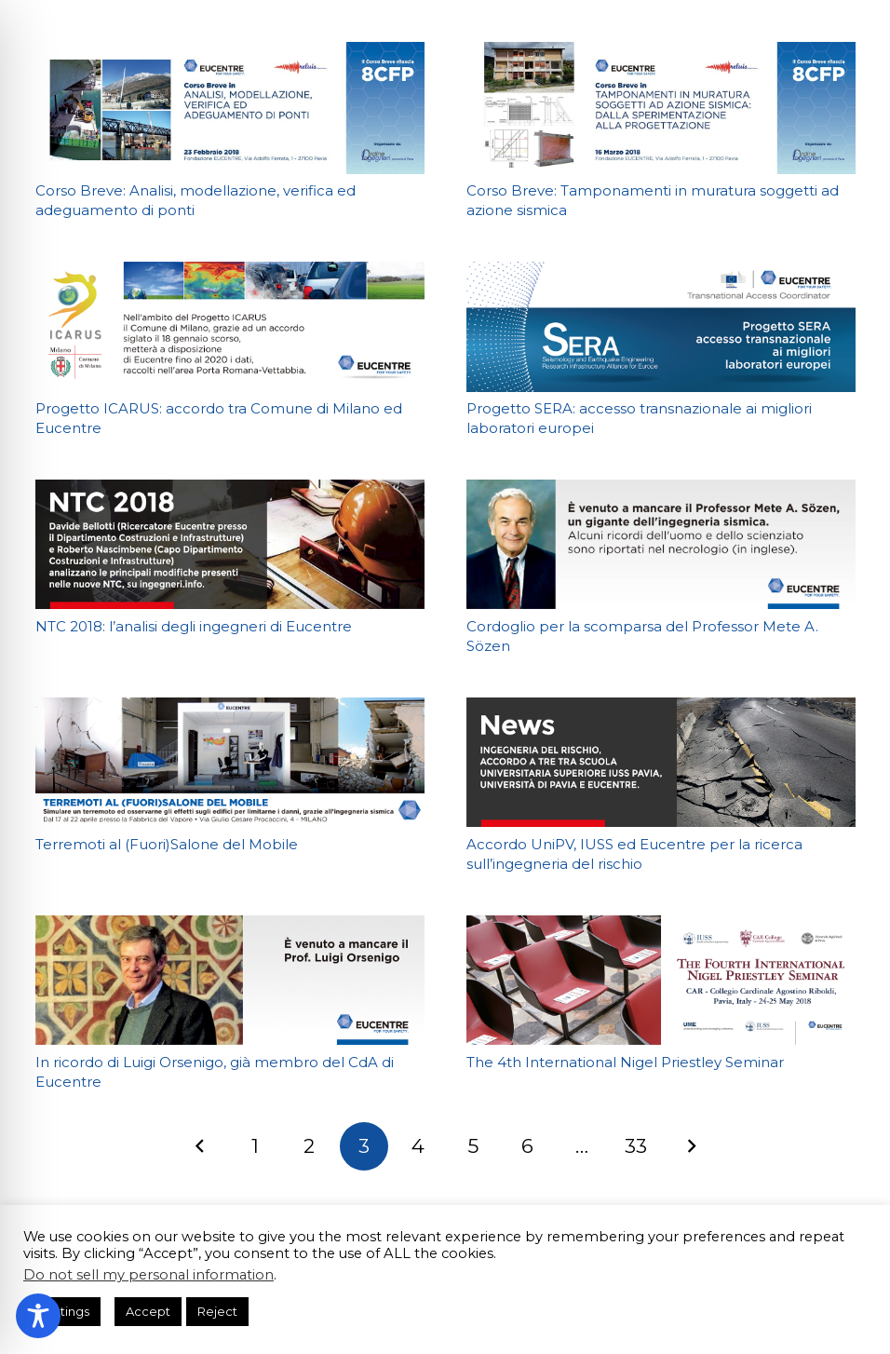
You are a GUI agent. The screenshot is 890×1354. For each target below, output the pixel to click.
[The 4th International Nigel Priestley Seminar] (661, 980)
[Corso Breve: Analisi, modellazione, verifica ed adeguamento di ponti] (230, 108)
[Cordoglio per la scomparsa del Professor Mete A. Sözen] (661, 544)
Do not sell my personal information (148, 1274)
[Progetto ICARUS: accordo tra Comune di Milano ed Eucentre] (230, 326)
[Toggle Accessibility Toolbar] (38, 1316)
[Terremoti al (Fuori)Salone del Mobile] (230, 762)
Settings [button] (64, 1311)
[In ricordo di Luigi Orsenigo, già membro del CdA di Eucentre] (230, 980)
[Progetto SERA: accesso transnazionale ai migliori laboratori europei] (661, 326)
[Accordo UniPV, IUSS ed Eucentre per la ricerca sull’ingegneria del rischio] (661, 762)
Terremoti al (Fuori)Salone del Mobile (166, 844)
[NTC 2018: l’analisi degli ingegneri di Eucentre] (230, 544)
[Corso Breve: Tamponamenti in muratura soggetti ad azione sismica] (661, 108)
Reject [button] (217, 1311)
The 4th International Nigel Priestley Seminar (625, 1062)
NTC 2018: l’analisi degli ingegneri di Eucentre (193, 626)
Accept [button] (148, 1311)
